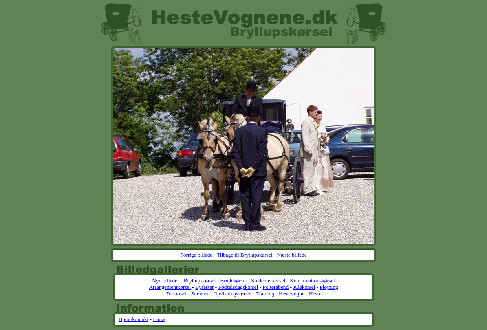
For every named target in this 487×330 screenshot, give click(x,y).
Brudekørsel (233, 280)
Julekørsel (304, 287)
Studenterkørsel (268, 280)
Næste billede (292, 255)
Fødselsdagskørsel (238, 287)
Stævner (200, 293)
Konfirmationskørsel (312, 280)
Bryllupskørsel (200, 280)
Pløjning (329, 287)
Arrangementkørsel (170, 287)
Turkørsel (176, 293)
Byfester (204, 287)
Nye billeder (165, 280)
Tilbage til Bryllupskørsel (245, 255)
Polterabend (276, 287)
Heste (315, 293)
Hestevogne (291, 293)
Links (159, 319)
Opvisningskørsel (232, 293)
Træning (265, 293)
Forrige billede (196, 255)
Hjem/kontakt (133, 319)
